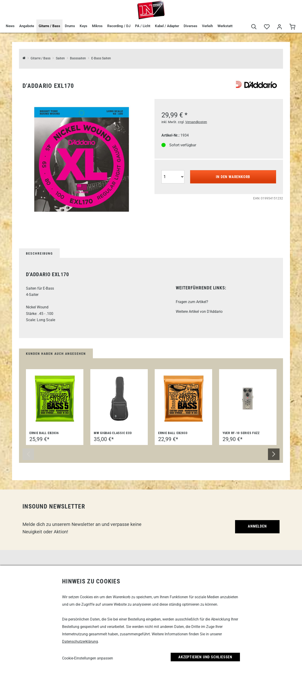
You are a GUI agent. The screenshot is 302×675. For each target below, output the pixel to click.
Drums (70, 26)
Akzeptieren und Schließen (205, 657)
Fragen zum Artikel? (192, 302)
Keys (83, 26)
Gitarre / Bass (49, 26)
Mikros (97, 26)
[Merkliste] (266, 27)
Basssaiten (78, 58)
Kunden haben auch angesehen (56, 353)
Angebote (26, 26)
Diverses (190, 26)
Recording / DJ (118, 26)
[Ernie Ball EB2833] (184, 398)
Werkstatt (225, 26)
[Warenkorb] (292, 27)
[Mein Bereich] (279, 27)
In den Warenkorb (233, 177)
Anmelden (257, 526)
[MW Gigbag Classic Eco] (119, 398)
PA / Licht (142, 26)
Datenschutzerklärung (80, 641)
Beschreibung (39, 253)
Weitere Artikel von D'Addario (199, 311)
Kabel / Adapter (167, 26)
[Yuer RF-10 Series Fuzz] (248, 398)
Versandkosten (196, 122)
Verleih (207, 26)
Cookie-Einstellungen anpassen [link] (87, 658)
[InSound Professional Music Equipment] (23, 58)
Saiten (60, 58)
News (10, 26)
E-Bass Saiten (101, 58)
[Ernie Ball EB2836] (55, 398)
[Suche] (254, 27)
